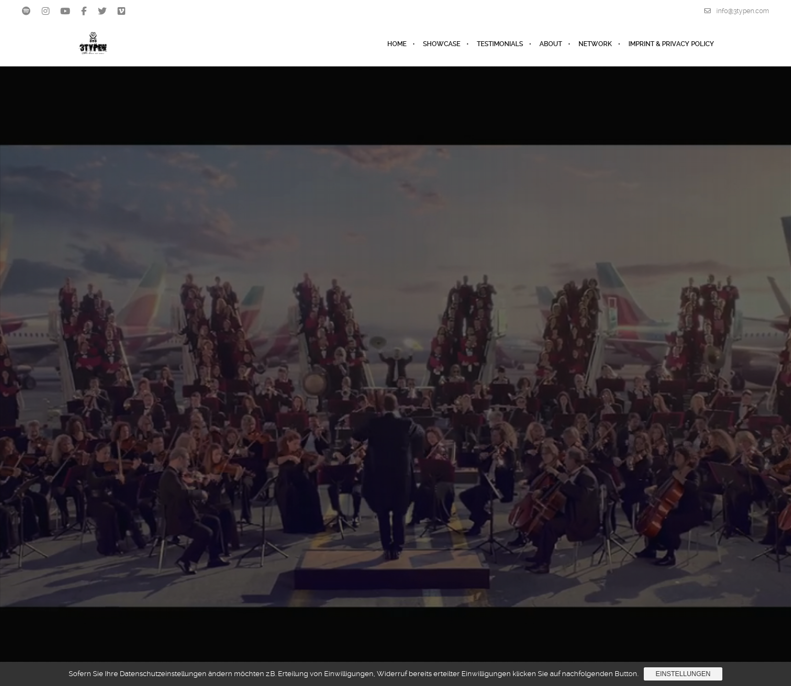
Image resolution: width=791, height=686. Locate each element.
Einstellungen (682, 674)
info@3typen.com (736, 11)
